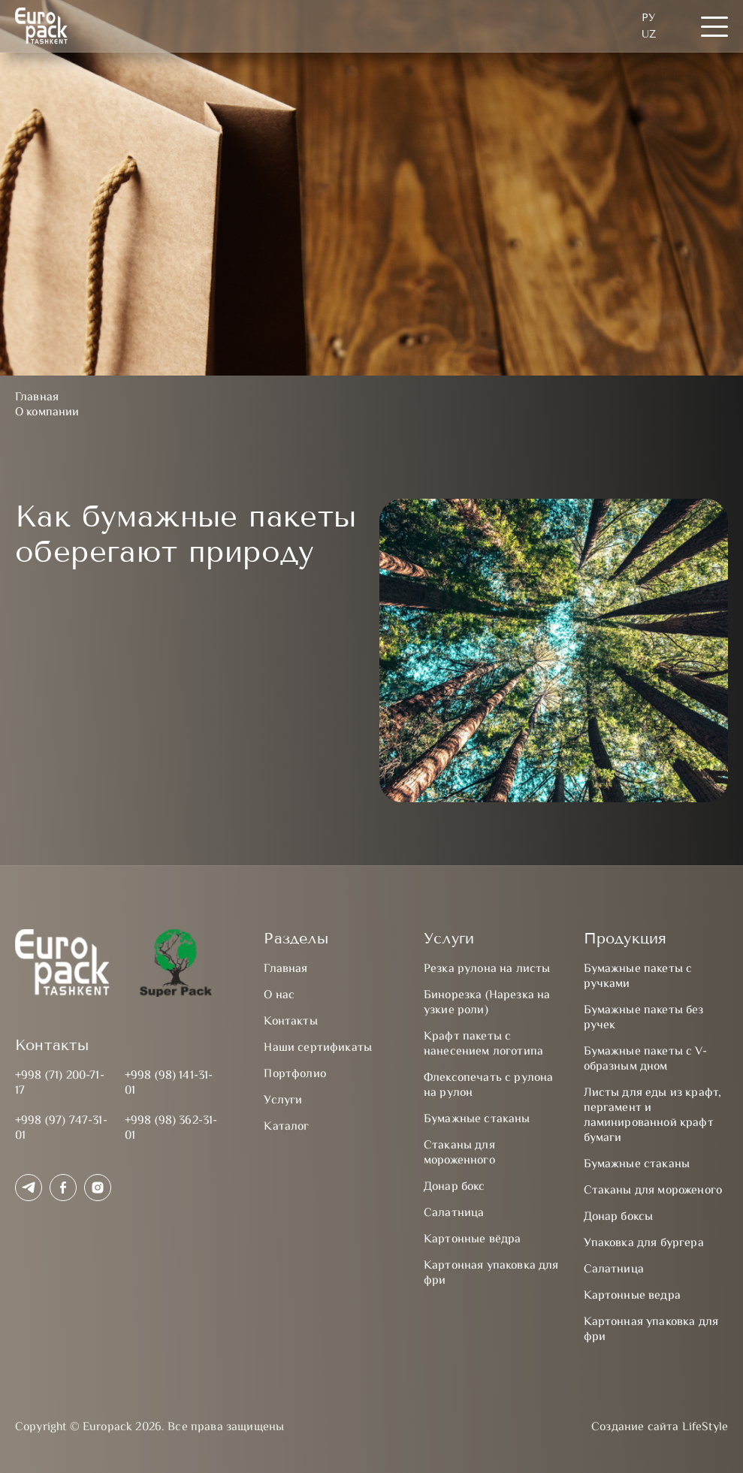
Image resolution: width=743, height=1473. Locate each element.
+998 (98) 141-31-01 (169, 1083)
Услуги (283, 1100)
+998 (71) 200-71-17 (59, 1083)
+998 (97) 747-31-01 (61, 1128)
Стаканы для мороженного (459, 1153)
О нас (279, 995)
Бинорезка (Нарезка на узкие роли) (487, 1003)
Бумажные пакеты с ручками (638, 977)
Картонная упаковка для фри (491, 1273)
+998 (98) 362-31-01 (171, 1128)
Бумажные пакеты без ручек (644, 1018)
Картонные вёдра (472, 1239)
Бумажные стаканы (477, 1119)
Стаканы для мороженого (653, 1191)
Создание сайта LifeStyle (659, 1427)
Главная (285, 969)
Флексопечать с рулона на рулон (488, 1086)
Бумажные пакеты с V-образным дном (645, 1059)
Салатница (454, 1213)
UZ (649, 34)
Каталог (286, 1127)
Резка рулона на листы (487, 969)
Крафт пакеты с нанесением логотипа (483, 1044)
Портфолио (294, 1074)
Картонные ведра (632, 1296)
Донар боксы (619, 1217)
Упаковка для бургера (644, 1243)
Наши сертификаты (318, 1048)
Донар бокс (454, 1187)
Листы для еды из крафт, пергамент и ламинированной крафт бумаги (653, 1116)
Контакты (290, 1022)
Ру (648, 17)
